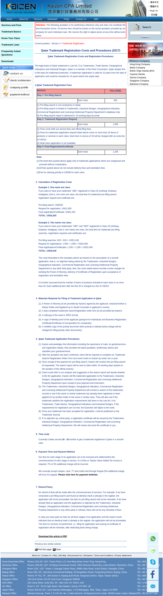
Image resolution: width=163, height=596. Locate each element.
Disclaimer (88, 555)
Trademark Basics (11, 31)
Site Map (62, 555)
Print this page (44, 549)
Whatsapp (153, 538)
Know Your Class (10, 38)
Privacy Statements (123, 555)
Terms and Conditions (103, 555)
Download (52, 19)
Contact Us (81, 19)
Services (38, 19)
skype (153, 562)
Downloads (7, 61)
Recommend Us (75, 555)
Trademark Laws (10, 44)
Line (153, 550)
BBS (96, 19)
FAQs (66, 19)
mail (153, 586)
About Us (23, 19)
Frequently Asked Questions (11, 53)
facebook (153, 574)
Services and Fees (11, 25)
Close (58, 549)
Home (9, 19)
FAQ (55, 555)
